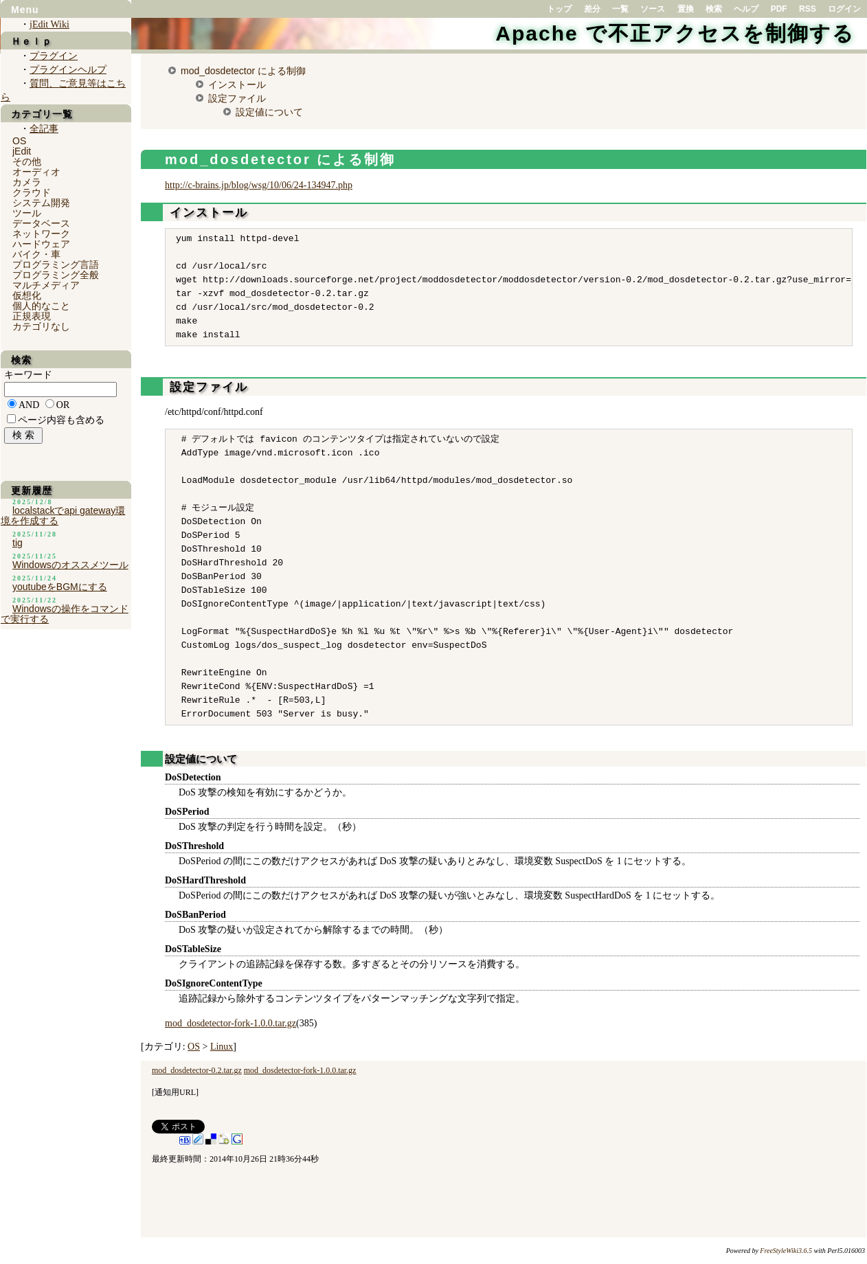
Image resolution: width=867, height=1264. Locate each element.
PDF (779, 9)
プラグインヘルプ (68, 70)
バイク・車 (36, 254)
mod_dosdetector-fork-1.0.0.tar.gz (230, 1023)
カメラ (26, 182)
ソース (652, 9)
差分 (592, 9)
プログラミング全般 (55, 274)
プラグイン (54, 56)
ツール (26, 212)
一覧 (620, 9)
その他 (26, 161)
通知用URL (175, 1092)
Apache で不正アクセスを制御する (675, 33)
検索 (714, 9)
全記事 (44, 129)
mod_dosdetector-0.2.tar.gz (197, 1070)
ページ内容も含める (61, 420)
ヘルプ (746, 9)
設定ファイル (237, 98)
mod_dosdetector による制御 (243, 70)
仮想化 (26, 295)
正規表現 (31, 316)
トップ (559, 9)
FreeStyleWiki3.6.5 (786, 1250)
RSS (807, 9)
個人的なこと (41, 305)
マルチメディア (46, 285)
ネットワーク (41, 233)
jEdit (21, 151)
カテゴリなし (41, 326)
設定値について (269, 111)
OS (194, 1046)
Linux (221, 1046)
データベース (41, 223)
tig (17, 542)
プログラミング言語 (55, 264)
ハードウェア (41, 243)
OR (62, 405)
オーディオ (36, 171)
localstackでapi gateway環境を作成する (63, 515)
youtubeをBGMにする (59, 586)
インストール (237, 84)
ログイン (844, 9)
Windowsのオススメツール (70, 564)
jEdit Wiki (49, 24)
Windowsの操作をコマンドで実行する (64, 613)
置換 (685, 9)
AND (29, 405)
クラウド (31, 192)
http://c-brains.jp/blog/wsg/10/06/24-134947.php (258, 185)
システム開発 (41, 202)
